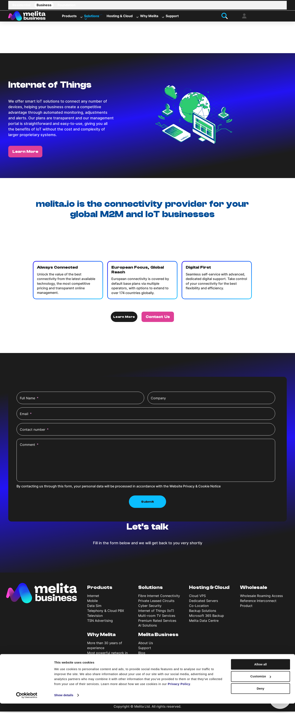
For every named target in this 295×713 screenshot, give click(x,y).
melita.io (174, 232)
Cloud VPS (197, 597)
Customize (260, 686)
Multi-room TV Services (156, 617)
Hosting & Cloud (120, 17)
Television (95, 617)
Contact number (34, 431)
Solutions (91, 17)
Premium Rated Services (157, 622)
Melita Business (158, 636)
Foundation (67, 5)
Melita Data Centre (204, 622)
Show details (63, 705)
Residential (21, 5)
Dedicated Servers (203, 602)
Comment (29, 446)
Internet (93, 597)
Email (26, 415)
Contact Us (158, 318)
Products (69, 17)
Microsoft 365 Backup (206, 617)
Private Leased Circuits (156, 602)
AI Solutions (147, 627)
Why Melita (149, 17)
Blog (141, 654)
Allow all (260, 674)
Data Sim (94, 607)
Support (172, 17)
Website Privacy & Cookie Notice (195, 488)
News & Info (147, 659)
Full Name (29, 399)
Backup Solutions (202, 612)
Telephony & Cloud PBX (105, 612)
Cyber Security (150, 607)
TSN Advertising (100, 622)
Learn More (25, 152)
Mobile (92, 602)
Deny (260, 698)
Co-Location (199, 607)
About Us (145, 644)
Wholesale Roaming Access (261, 597)
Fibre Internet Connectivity (159, 597)
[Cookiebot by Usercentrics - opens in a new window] (27, 705)
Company (158, 399)
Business (44, 5)
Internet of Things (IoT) (156, 612)
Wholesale (253, 589)
